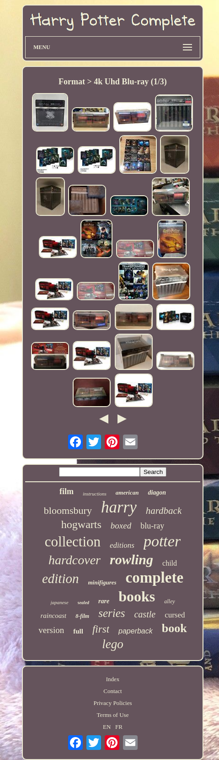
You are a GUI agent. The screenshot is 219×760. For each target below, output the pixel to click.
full (78, 631)
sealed (84, 602)
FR (119, 726)
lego (112, 644)
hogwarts (81, 524)
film (66, 491)
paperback (135, 631)
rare (103, 601)
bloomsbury (68, 510)
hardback (164, 510)
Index (113, 679)
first (100, 629)
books (136, 596)
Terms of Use (113, 714)
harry (119, 507)
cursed (175, 615)
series (111, 613)
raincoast (53, 615)
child (169, 563)
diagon (157, 492)
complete (154, 577)
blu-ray (152, 525)
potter (162, 541)
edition (60, 578)
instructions (95, 493)
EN (107, 726)
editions (122, 545)
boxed (121, 525)
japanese (59, 602)
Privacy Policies (112, 702)
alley (169, 601)
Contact (112, 691)
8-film (82, 616)
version (51, 630)
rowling (131, 559)
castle (144, 614)
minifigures (102, 582)
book (174, 628)
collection (73, 542)
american (127, 492)
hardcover (74, 560)
